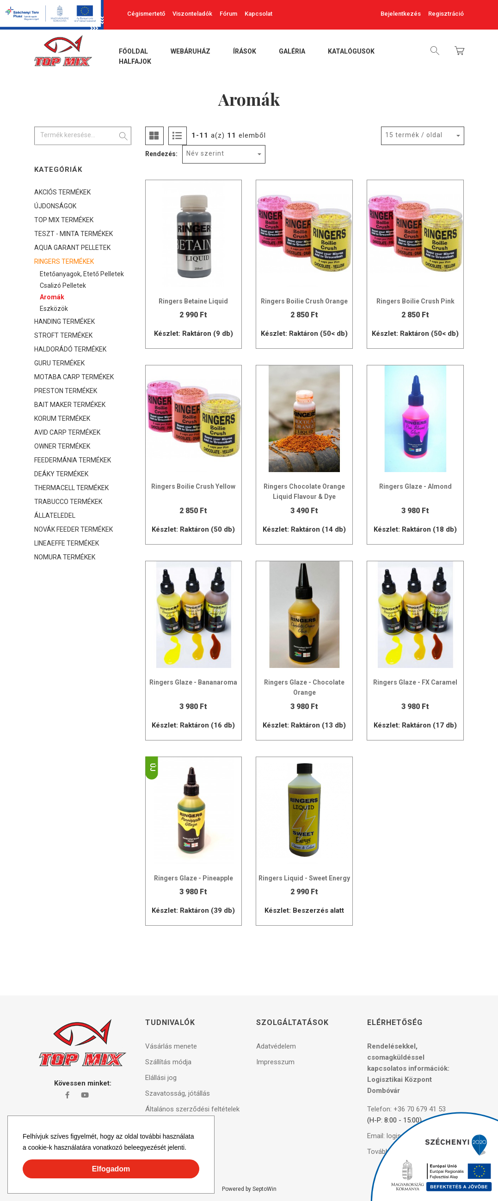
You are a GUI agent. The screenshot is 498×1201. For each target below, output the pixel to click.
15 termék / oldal (414, 135)
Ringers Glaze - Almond (415, 486)
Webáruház (190, 52)
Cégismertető (146, 13)
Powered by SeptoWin (249, 1189)
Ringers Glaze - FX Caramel (415, 682)
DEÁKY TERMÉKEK (61, 474)
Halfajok (135, 62)
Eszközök (54, 308)
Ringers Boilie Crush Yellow (193, 486)
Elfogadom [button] (111, 1169)
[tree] (82, 374)
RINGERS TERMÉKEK (64, 261)
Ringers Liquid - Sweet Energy (304, 878)
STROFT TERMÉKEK (63, 335)
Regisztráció (446, 13)
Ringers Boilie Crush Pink (415, 301)
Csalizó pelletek (63, 285)
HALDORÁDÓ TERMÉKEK (70, 349)
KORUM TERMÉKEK (62, 418)
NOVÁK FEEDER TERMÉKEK (73, 529)
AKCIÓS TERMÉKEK (62, 192)
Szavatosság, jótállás (177, 1093)
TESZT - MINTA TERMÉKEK (73, 233)
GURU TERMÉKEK (59, 363)
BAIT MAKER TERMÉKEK (69, 404)
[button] (189, 1148)
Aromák (52, 297)
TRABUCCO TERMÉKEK (68, 501)
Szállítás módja (168, 1062)
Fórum (228, 13)
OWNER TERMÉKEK (62, 446)
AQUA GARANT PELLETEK (72, 247)
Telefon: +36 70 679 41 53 (406, 1109)
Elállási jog (161, 1078)
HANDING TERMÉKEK (64, 321)
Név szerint (205, 153)
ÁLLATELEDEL (54, 515)
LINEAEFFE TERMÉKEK (66, 543)
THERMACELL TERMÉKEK (71, 487)
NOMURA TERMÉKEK (64, 557)
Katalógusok (351, 52)
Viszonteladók (192, 13)
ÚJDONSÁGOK (55, 206)
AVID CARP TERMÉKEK (67, 432)
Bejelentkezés (401, 13)
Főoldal (133, 52)
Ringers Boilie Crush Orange (304, 301)
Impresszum (275, 1062)
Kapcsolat (258, 13)
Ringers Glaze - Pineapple (193, 878)
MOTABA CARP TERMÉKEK (74, 377)
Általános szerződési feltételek (192, 1109)
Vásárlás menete (171, 1046)
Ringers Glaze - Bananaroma (193, 682)
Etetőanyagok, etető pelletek (82, 274)
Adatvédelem (276, 1046)
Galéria (292, 52)
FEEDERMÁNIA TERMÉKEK (72, 460)
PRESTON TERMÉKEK (65, 390)
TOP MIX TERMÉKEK (63, 220)
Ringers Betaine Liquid (193, 301)
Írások (244, 52)
